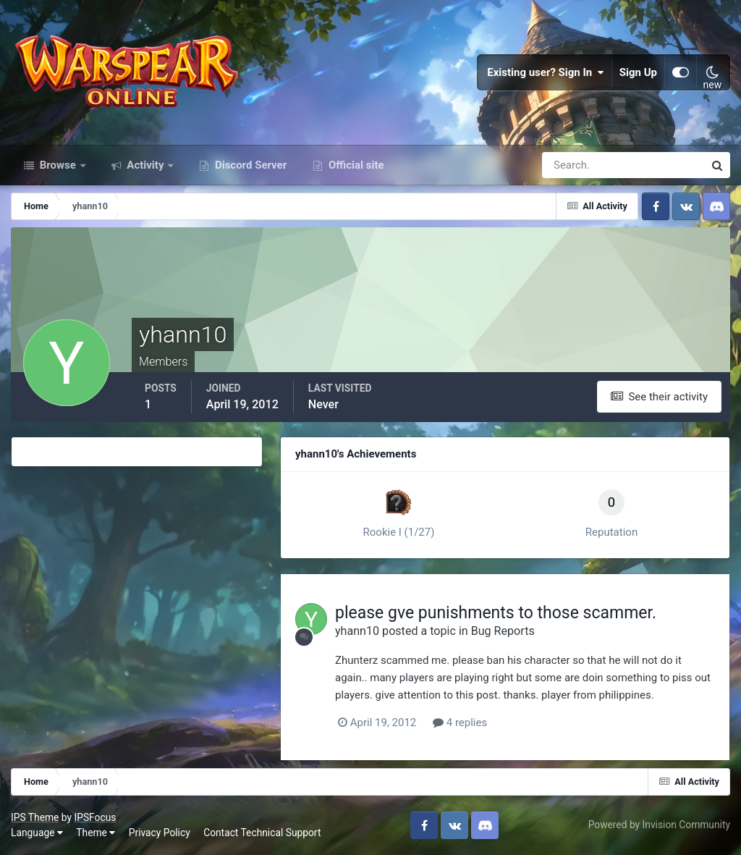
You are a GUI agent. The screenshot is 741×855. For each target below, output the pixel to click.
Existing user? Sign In (545, 72)
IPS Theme (35, 817)
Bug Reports (503, 631)
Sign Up (638, 72)
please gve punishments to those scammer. (495, 613)
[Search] (573, 165)
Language (37, 832)
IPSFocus (95, 817)
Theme (95, 832)
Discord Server (249, 165)
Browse (58, 165)
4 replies (460, 722)
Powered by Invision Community (659, 824)
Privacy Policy (159, 832)
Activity (145, 165)
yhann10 (357, 631)
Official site (355, 165)
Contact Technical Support (262, 832)
